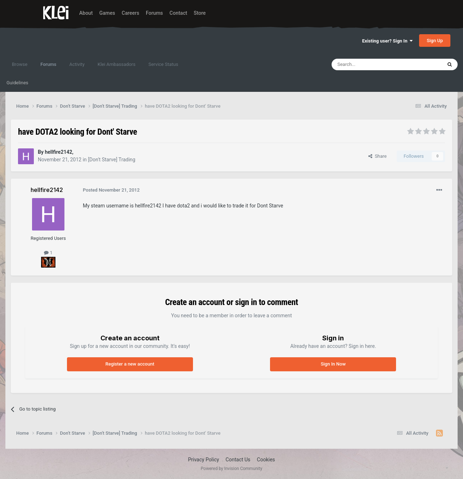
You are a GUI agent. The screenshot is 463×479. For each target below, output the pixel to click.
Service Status (163, 64)
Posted (111, 190)
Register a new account (129, 364)
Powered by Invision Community (231, 468)
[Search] (370, 64)
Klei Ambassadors (116, 64)
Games (107, 13)
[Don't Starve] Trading (111, 159)
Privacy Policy (203, 459)
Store (200, 13)
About (86, 13)
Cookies (266, 459)
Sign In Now (333, 364)
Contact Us (238, 459)
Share (377, 156)
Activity (77, 64)
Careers (130, 13)
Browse (19, 64)
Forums (154, 13)
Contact (178, 13)
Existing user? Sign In (387, 41)
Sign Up (435, 40)
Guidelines (17, 82)
